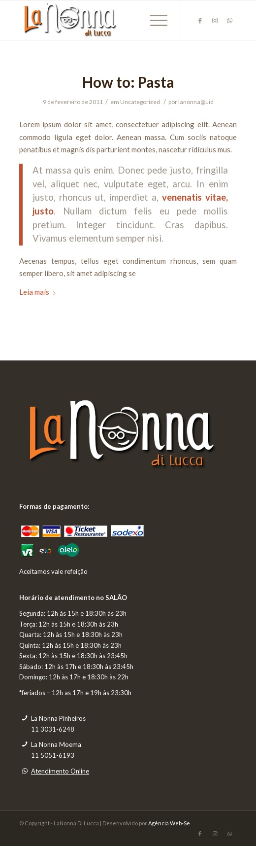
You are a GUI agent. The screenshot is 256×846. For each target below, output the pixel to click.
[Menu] (153, 20)
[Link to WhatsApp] (229, 20)
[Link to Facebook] (199, 20)
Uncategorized (140, 102)
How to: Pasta (128, 82)
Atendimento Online (60, 771)
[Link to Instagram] (214, 20)
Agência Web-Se (169, 823)
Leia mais (39, 291)
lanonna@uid (196, 102)
